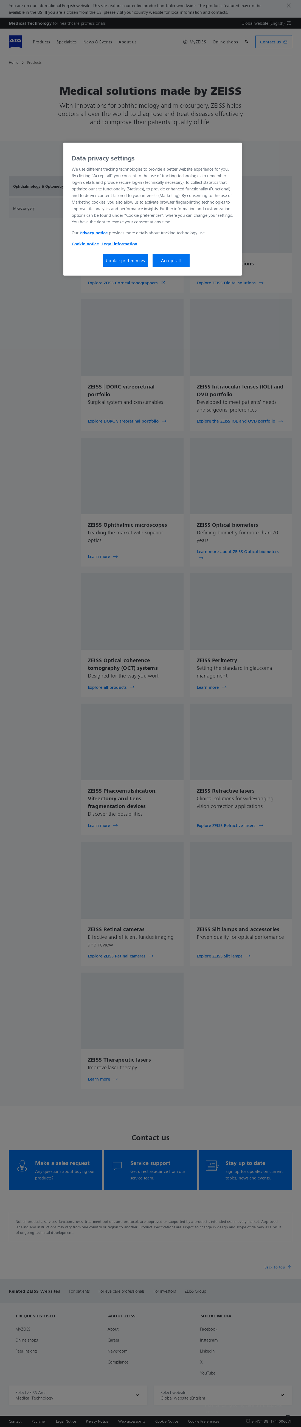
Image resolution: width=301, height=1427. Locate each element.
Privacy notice (94, 233)
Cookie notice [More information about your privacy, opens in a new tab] (85, 244)
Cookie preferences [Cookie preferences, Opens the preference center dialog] (125, 260)
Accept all (171, 260)
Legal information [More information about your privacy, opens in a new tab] (119, 244)
